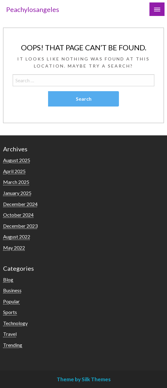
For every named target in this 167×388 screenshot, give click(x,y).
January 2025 (17, 193)
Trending (12, 345)
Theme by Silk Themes (84, 379)
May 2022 (14, 247)
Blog (8, 279)
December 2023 (20, 226)
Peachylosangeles (32, 10)
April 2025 (14, 171)
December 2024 (20, 204)
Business (12, 290)
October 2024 (18, 215)
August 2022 (16, 236)
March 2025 (16, 182)
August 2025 (16, 160)
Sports (10, 312)
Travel (10, 334)
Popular (11, 301)
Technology (15, 323)
